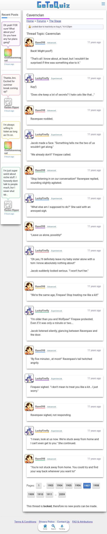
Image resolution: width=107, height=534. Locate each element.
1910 (40, 494)
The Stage (55, 21)
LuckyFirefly (42, 78)
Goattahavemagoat (12, 59)
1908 (96, 485)
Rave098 (40, 42)
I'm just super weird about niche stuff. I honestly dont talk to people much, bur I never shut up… (11, 182)
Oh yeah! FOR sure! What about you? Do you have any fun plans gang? (10, 33)
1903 (50, 485)
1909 (31, 494)
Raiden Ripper (11, 107)
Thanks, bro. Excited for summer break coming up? (11, 85)
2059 (62, 494)
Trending (62, 527)
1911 (49, 494)
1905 (69, 485)
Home (30, 21)
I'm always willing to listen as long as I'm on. (10, 129)
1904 (59, 485)
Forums (41, 21)
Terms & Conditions (25, 521)
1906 (78, 485)
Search (53, 527)
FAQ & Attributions (82, 521)
